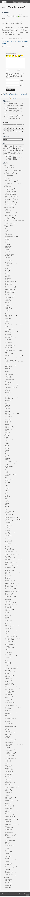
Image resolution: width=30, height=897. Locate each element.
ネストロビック (8, 744)
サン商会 (7, 321)
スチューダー (8, 684)
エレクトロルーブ (9, 572)
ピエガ (6, 764)
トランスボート (8, 173)
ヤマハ (6, 409)
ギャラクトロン (8, 609)
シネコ (6, 647)
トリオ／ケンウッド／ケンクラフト (12, 363)
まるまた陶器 (8, 247)
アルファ (7, 260)
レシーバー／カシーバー (10, 197)
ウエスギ (7, 266)
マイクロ (7, 393)
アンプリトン (8, 541)
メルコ (6, 405)
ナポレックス (8, 368)
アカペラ (7, 514)
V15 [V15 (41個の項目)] (7, 158)
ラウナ (6, 845)
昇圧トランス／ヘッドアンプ (11, 186)
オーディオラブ (8, 588)
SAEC (6, 241)
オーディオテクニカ (9, 289)
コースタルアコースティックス (11, 639)
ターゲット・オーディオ (10, 713)
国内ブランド (7, 226)
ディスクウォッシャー (10, 728)
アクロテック (8, 257)
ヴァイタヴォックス (9, 874)
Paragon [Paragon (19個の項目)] (12, 155)
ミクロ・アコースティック (10, 821)
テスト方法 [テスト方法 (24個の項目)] (19, 158)
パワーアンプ (8, 194)
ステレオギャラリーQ (9, 339)
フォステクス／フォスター (10, 387)
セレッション (8, 697)
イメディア (7, 549)
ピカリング (7, 766)
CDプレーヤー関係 (8, 167)
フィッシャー (8, 769)
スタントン (7, 681)
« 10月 (4, 134)
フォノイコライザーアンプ (10, 181)
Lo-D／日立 (7, 236)
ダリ (6, 716)
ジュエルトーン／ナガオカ (10, 332)
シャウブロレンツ (9, 649)
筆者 (5, 879)
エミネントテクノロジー (10, 564)
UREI (6, 509)
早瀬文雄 (7, 883)
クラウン (7, 300)
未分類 (5, 438)
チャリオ (7, 723)
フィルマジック (8, 773)
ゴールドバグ (8, 313)
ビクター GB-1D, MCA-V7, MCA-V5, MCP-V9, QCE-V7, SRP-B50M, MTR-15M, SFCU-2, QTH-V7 (14, 108)
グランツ (7, 305)
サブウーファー (8, 202)
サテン (6, 318)
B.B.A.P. (6, 453)
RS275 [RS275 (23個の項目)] (20, 155)
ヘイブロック (8, 793)
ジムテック (7, 331)
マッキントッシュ (9, 816)
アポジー (7, 530)
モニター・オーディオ (10, 835)
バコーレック (8, 752)
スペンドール (8, 691)
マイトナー (7, 813)
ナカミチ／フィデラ (9, 366)
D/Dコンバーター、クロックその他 (12, 172)
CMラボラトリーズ (9, 464)
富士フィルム (8, 427)
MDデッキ (7, 212)
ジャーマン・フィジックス (10, 668)
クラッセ (7, 613)
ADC (6, 443)
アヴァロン (7, 544)
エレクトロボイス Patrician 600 (10, 113)
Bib (5, 458)
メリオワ (7, 832)
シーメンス (7, 655)
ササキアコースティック (10, 316)
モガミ (6, 408)
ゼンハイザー (8, 700)
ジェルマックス (8, 329)
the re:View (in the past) (13, 7)
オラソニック (8, 284)
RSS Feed (14, 99)
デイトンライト (8, 729)
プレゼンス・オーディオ (10, 789)
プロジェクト (8, 792)
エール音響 (7, 276)
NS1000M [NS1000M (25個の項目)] (5, 155)
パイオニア (7, 379)
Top (28, 895)
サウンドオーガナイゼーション (11, 646)
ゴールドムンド (8, 641)
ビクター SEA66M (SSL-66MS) (10, 105)
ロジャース (7, 864)
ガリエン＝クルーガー (10, 604)
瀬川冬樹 (7, 885)
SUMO (6, 507)
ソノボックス (8, 348)
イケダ (6, 263)
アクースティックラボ (10, 517)
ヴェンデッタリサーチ (10, 877)
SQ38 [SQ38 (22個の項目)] (14, 156)
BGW (6, 456)
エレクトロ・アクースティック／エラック (14, 573)
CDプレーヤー (8, 168)
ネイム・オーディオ (9, 742)
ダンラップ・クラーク (10, 720)
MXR (6, 493)
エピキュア (7, 562)
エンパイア (7, 577)
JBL (6, 482)
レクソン (7, 854)
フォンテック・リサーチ (10, 389)
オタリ (6, 281)
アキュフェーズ (8, 255)
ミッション (7, 822)
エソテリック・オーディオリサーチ (12, 560)
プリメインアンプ (9, 196)
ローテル (7, 421)
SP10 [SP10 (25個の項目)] (8, 156)
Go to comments (13, 16)
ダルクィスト (8, 718)
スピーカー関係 (7, 199)
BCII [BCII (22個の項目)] (7, 150)
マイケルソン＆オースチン (10, 811)
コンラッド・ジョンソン (10, 638)
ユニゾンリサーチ (9, 842)
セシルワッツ (8, 695)
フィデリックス (8, 384)
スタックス (7, 337)
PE (5, 496)
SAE (6, 503)
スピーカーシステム (9, 204)
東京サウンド (8, 430)
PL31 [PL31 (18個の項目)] (15, 155)
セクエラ (7, 694)
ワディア (7, 871)
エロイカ (7, 274)
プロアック (7, 790)
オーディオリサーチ (9, 589)
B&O (6, 450)
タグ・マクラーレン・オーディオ (12, 708)
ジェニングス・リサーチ (10, 657)
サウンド (7, 315)
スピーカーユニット (9, 205)
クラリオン (7, 302)
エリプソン (7, 565)
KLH (6, 490)
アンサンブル (8, 538)
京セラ (6, 424)
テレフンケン (8, 726)
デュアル (7, 732)
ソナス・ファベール (9, 703)
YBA (6, 511)
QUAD (6, 498)
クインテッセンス (9, 610)
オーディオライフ (9, 294)
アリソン (7, 535)
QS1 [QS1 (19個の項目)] (18, 155)
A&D (6, 228)
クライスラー (8, 299)
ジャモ (6, 666)
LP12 (21, 38)
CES (6, 233)
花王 (6, 432)
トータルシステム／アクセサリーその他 (12, 221)
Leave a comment (23, 16)
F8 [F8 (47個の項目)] (13, 152)
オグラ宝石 (7, 279)
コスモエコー (8, 310)
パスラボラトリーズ (9, 755)
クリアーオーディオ (9, 615)
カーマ (6, 599)
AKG (6, 446)
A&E (6, 229)
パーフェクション (9, 381)
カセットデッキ (8, 218)
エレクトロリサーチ (9, 570)
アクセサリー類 (8, 223)
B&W (6, 451)
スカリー (7, 675)
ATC (6, 448)
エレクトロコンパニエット (10, 567)
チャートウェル (8, 724)
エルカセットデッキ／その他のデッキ (13, 215)
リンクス (7, 850)
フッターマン (8, 779)
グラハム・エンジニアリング (11, 626)
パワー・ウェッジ (9, 756)
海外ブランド (7, 440)
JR (5, 485)
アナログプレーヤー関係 (9, 175)
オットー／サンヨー (9, 282)
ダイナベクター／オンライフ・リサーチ (13, 352)
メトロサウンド (8, 829)
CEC (6, 231)
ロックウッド (8, 866)
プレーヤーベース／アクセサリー (12, 184)
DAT (6, 210)
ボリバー (7, 803)
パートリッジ (8, 758)
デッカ (6, 731)
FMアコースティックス (10, 475)
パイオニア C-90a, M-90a (9, 119)
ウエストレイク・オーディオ (11, 556)
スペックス (7, 340)
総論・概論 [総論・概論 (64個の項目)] (12, 160)
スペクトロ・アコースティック (11, 689)
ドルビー (7, 737)
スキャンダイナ (8, 676)
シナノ (6, 324)
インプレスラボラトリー (10, 265)
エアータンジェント (9, 559)
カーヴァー (7, 601)
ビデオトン (7, 761)
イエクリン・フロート (10, 546)
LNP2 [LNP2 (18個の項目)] (22, 152)
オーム (6, 295)
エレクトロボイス (9, 568)
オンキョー (7, 286)
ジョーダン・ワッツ (9, 670)
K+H (6, 487)
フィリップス (8, 771)
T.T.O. (6, 242)
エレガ (6, 273)
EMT (6, 472)
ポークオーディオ (9, 806)
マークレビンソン (9, 818)
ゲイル (6, 633)
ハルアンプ (7, 377)
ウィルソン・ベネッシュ (10, 552)
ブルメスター (8, 782)
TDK (6, 244)
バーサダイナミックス (10, 753)
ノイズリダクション (9, 220)
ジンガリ (7, 671)
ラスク (6, 411)
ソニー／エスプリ (9, 347)
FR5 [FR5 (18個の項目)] (17, 152)
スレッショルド (8, 692)
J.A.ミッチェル (8, 480)
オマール (7, 578)
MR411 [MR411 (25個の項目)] (18, 153)
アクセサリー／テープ (10, 213)
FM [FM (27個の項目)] (15, 152)
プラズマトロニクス (9, 784)
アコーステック (8, 522)
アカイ (6, 252)
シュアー (7, 650)
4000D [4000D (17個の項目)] (8, 147)
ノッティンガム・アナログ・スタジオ (13, 745)
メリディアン (8, 834)
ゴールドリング (8, 642)
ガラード (7, 602)
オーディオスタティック (10, 586)
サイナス (7, 644)
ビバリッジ (7, 763)
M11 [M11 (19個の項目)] (3, 153)
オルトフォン (8, 583)
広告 (5, 435)
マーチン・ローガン (9, 819)
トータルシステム (9, 225)
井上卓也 (15, 38)
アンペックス (8, 543)
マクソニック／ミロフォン (10, 398)
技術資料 (6, 437)
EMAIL (21, 84)
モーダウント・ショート (10, 838)
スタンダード (8, 679)
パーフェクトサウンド (10, 760)
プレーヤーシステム (9, 183)
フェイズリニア (8, 774)
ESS (6, 474)
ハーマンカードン (9, 750)
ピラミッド (7, 768)
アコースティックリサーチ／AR (12, 520)
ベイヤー (7, 797)
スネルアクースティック (10, 687)
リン (12, 38)
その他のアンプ (8, 191)
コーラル (7, 311)
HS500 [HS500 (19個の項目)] (19, 152)
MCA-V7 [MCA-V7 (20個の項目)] (11, 153)
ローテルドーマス (9, 869)
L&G (6, 234)
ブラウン (7, 781)
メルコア (7, 406)
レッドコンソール (9, 419)
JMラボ (6, 483)
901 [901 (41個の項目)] (5, 147)
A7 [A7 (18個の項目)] (16, 147)
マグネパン (7, 814)
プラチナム (7, 785)
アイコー (7, 249)
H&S (6, 479)
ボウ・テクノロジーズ (10, 798)
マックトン (7, 401)
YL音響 (6, 246)
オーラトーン (8, 596)
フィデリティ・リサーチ (10, 385)
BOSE (6, 459)
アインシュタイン (9, 512)
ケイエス (7, 308)
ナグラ (6, 739)
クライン (7, 612)
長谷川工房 (7, 434)
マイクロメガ (8, 809)
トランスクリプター (9, 734)
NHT (6, 495)
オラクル (7, 580)
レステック (7, 858)
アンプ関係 (6, 188)
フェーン (7, 777)
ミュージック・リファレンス (11, 826)
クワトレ (7, 620)
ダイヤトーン (8, 355)
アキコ (6, 254)
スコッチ (7, 678)
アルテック (7, 536)
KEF (6, 488)
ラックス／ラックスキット (10, 414)
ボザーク (7, 800)
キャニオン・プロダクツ (10, 605)
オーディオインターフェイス (11, 585)
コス (6, 634)
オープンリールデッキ (10, 217)
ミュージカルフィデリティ (10, 824)
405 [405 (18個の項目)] (3, 147)
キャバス (7, 607)
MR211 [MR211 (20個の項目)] (14, 153)
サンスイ (7, 319)
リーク (6, 851)
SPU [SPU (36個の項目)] (11, 156)
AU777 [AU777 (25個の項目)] (4, 150)
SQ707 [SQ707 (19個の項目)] (17, 156)
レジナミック (8, 417)
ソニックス (7, 345)
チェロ (6, 721)
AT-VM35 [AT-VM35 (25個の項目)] (19, 147)
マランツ (7, 403)
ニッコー (7, 369)
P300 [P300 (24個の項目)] (9, 155)
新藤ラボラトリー (9, 429)
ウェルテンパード (9, 554)
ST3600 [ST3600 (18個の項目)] (20, 156)
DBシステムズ (8, 467)
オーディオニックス (9, 292)
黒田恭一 (7, 888)
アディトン (7, 523)
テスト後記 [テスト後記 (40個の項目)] (12, 158)
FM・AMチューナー (9, 189)
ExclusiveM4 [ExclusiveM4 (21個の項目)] (9, 152)
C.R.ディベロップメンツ (10, 462)
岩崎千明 (7, 882)
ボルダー (7, 805)
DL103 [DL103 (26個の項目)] (4, 152)
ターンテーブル (7, 38)
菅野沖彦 (7, 887)
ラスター (7, 413)
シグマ (6, 323)
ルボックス (7, 853)
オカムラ (7, 278)
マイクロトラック (9, 808)
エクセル (7, 270)
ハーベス (7, 748)
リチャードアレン (9, 846)
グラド (6, 625)
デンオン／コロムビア (10, 361)
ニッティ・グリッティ (10, 740)
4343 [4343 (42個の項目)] (13, 147)
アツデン (7, 258)
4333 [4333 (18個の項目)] (11, 147)
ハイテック (7, 374)
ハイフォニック (8, 376)
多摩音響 (7, 425)
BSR (6, 461)
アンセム (7, 540)
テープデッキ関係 (7, 209)
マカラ (6, 395)
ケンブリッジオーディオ (10, 631)
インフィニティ (8, 551)
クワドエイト (8, 622)
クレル (6, 618)
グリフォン (7, 628)
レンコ (6, 859)
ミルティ (7, 827)
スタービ (7, 683)
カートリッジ (8, 176)
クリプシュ (7, 617)
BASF (6, 454)
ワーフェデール (8, 872)
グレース (7, 307)
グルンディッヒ (8, 630)
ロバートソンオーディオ (10, 867)
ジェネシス (7, 658)
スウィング (7, 336)
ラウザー (7, 843)
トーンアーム (8, 180)
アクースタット (8, 515)
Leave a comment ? (8, 46)
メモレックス (8, 830)
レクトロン (7, 856)
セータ (6, 699)
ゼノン (6, 342)
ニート (6, 371)
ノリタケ (7, 372)
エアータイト (8, 268)
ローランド (7, 422)
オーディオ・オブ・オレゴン (11, 591)
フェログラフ (8, 776)
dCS (6, 469)
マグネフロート (8, 400)
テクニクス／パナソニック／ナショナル (13, 358)
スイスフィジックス (9, 673)
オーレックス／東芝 (9, 297)
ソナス (6, 702)
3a (5, 442)
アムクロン (7, 532)
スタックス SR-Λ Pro (8, 116)
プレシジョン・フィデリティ (11, 787)
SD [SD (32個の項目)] (3, 156)
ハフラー (7, 747)
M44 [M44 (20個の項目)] (5, 153)
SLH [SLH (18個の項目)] (5, 156)
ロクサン (7, 863)
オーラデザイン (8, 594)
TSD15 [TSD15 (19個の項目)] (4, 158)
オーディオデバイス (9, 291)
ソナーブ (7, 705)
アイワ (6, 250)
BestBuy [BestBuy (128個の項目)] (12, 149)
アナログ (7, 528)
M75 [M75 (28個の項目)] (8, 153)
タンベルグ (7, 711)
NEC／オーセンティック (10, 238)
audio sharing (11, 15)
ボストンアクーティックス (10, 801)
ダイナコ (7, 715)
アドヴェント (8, 527)
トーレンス (7, 736)
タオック (7, 350)
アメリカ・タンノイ (9, 533)
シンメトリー (8, 654)
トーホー (7, 364)
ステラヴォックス (9, 686)
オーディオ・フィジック (10, 593)
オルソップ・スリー (9, 581)
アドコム (7, 525)
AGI (6, 445)
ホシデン (7, 392)
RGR (6, 501)
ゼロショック (8, 344)
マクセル (7, 397)
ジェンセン (7, 663)
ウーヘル (7, 557)
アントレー (7, 262)
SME (6, 504)
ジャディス (7, 665)
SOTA (6, 506)
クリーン (7, 303)
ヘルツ (6, 390)
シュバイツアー (8, 652)
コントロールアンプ (9, 193)
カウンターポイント (9, 597)
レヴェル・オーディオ (10, 861)
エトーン (7, 271)
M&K (6, 491)
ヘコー (6, 795)
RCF (6, 499)
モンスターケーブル (9, 837)
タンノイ (7, 710)
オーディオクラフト (9, 287)
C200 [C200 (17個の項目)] (20, 150)
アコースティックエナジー (10, 519)
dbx (5, 466)
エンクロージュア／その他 (10, 201)
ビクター (7, 382)
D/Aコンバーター (8, 170)
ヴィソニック (8, 875)
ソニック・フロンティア (10, 707)
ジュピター (7, 334)
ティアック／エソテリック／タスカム (13, 356)
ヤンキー (7, 840)
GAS (6, 477)
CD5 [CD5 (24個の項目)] (22, 150)
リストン (7, 416)
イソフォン (7, 548)
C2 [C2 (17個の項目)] (18, 150)
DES (6, 470)
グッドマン (7, 623)
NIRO (6, 239)
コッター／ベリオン (9, 636)
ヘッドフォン (8, 207)
